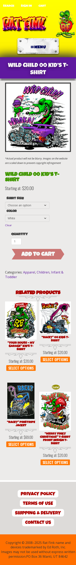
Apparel (29, 272)
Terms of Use (38, 503)
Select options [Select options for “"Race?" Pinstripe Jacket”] (21, 444)
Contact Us (38, 522)
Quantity (19, 234)
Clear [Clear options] (8, 225)
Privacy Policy (38, 494)
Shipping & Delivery (38, 513)
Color (11, 211)
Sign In (26, 6)
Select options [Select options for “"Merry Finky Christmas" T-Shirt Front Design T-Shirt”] (55, 462)
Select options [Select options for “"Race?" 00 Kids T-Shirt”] (55, 359)
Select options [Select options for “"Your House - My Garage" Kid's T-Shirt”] (21, 368)
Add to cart (38, 254)
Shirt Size (15, 198)
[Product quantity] (16, 241)
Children (43, 272)
